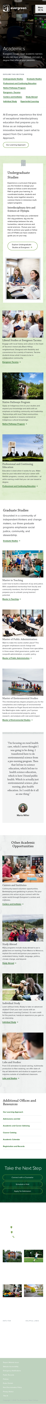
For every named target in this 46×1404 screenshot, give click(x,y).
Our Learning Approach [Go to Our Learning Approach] (16, 144)
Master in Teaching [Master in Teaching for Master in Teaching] (10, 599)
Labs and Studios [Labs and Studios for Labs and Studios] (9, 1078)
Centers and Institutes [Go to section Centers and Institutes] (12, 96)
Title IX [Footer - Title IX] (5, 1396)
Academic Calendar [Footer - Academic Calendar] (34, 1339)
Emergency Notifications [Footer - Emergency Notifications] (12, 1370)
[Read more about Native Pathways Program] (23, 386)
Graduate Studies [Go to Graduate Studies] (10, 540)
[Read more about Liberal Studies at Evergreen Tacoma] (23, 324)
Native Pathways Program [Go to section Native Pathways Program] (14, 87)
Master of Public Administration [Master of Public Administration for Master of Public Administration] (16, 658)
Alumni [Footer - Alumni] (6, 1351)
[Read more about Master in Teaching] (23, 564)
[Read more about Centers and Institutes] (23, 869)
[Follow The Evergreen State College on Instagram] (25, 1244)
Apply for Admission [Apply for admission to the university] (22, 1191)
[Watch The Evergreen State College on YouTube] (20, 1244)
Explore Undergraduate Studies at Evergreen (21, 246)
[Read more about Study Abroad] (23, 928)
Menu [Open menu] (40, 7)
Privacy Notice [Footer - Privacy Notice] (8, 1391)
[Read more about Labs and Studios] (23, 1046)
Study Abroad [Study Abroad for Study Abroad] (8, 963)
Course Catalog (9, 1132)
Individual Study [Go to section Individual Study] (10, 101)
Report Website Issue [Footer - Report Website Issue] (11, 1362)
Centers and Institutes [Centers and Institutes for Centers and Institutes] (11, 904)
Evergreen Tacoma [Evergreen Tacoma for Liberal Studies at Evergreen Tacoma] (10, 362)
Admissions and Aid (11, 1118)
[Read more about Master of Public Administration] (23, 623)
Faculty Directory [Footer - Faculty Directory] (33, 1328)
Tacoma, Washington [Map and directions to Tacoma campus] (22, 1231)
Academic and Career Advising (16, 1125)
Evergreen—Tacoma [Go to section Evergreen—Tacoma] (11, 92)
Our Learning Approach (13, 1112)
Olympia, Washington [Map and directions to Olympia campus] (23, 1226)
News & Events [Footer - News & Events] (32, 1343)
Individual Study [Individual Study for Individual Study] (9, 1022)
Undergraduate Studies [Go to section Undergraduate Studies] (13, 78)
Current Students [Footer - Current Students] (10, 1324)
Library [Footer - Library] (28, 1324)
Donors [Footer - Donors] (6, 1347)
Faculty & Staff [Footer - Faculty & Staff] (9, 1343)
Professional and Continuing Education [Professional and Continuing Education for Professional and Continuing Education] (19, 486)
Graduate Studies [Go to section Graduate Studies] (34, 78)
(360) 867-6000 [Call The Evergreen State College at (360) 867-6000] (23, 1236)
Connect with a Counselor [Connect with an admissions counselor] (22, 1177)
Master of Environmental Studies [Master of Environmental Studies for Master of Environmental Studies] (16, 720)
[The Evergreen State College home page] (23, 1216)
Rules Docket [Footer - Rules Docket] (8, 1383)
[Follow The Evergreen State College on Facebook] (15, 1244)
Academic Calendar (11, 1139)
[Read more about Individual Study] (23, 987)
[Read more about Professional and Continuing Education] (23, 448)
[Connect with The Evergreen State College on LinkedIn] (30, 1244)
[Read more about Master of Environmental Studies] (23, 682)
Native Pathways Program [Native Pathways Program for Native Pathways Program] (13, 424)
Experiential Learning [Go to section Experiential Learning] (30, 101)
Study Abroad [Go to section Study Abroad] (32, 96)
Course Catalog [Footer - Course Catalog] (32, 1336)
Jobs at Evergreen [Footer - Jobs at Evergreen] (33, 1347)
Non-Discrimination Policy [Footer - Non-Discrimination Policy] (12, 1387)
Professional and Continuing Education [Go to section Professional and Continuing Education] (19, 83)
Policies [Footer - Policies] (6, 1379)
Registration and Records (14, 1146)
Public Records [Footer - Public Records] (8, 1375)
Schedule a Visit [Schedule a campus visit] (22, 1184)
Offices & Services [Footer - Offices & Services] (33, 1332)
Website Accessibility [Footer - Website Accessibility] (10, 1366)
